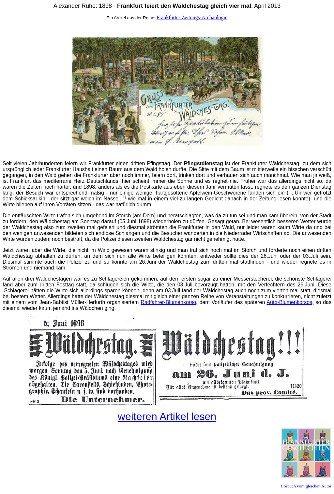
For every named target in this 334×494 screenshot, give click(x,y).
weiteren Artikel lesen (167, 416)
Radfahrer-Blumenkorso (168, 302)
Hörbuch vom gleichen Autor (306, 486)
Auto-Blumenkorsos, (289, 302)
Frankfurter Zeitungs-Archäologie (192, 17)
